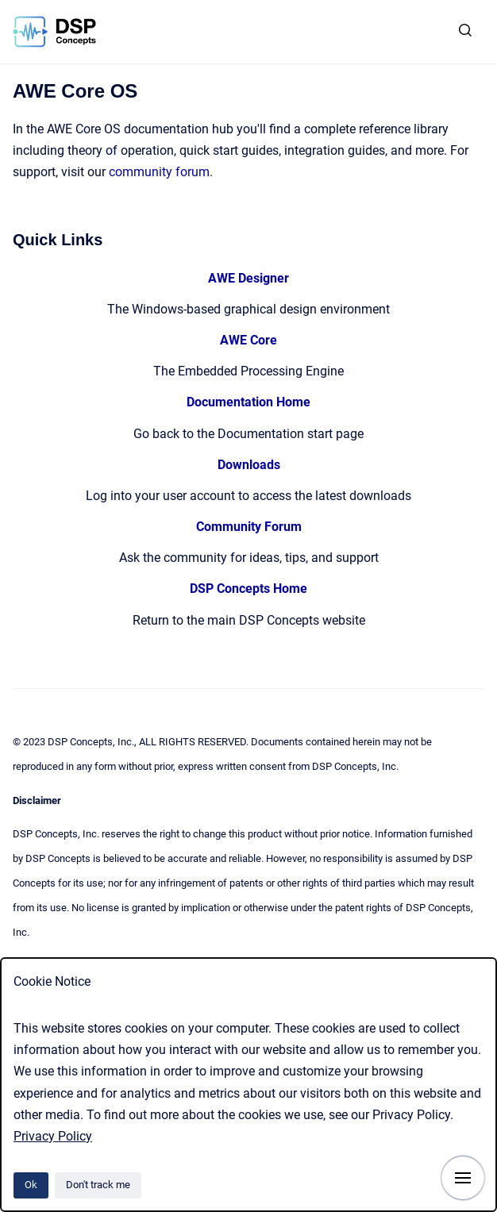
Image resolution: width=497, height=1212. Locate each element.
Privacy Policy (52, 1136)
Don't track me (98, 1185)
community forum (159, 171)
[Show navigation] (462, 1177)
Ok (31, 1185)
